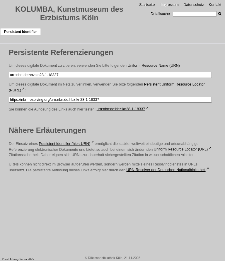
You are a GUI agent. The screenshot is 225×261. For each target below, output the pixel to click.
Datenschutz (193, 5)
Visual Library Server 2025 (18, 259)
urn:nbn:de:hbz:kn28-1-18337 (121, 109)
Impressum (170, 5)
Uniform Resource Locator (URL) (181, 149)
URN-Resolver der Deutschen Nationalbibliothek (165, 170)
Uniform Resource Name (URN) (154, 65)
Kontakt (215, 5)
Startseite (147, 5)
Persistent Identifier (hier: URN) (64, 144)
